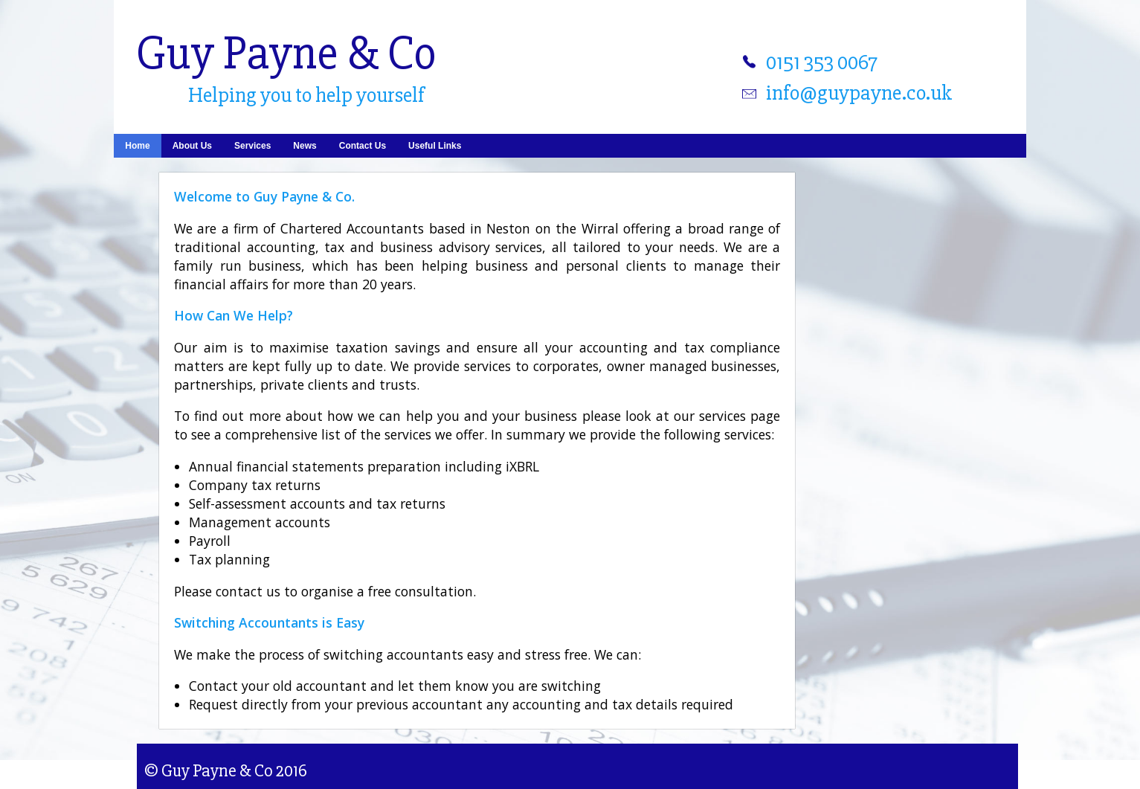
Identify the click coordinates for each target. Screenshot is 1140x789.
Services (252, 146)
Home (137, 146)
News (304, 146)
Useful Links (434, 146)
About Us (192, 146)
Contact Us (362, 146)
